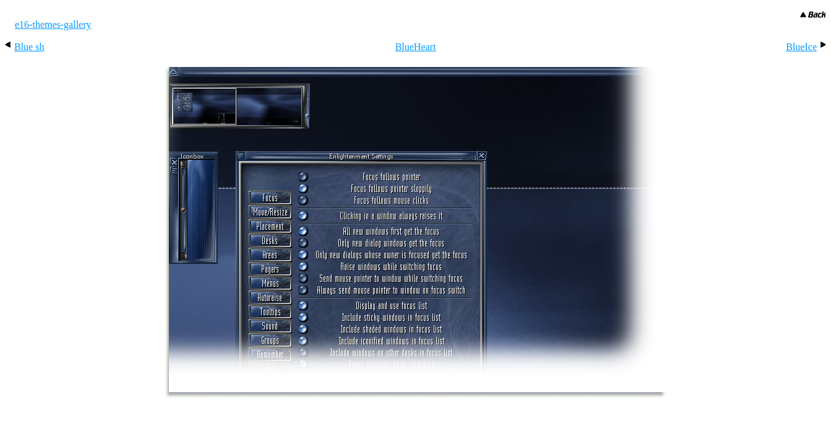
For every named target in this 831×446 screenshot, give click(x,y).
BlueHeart (415, 47)
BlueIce (801, 47)
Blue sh (29, 47)
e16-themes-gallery (53, 24)
